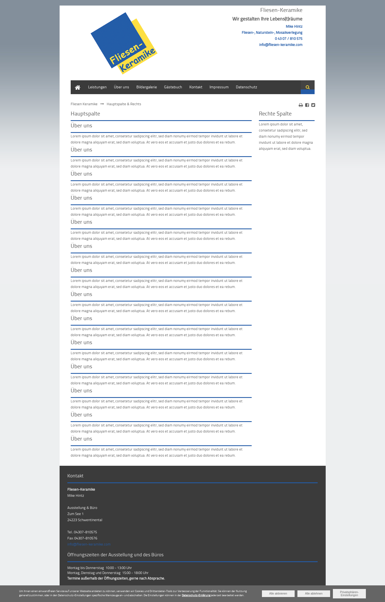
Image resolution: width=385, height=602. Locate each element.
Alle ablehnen (314, 593)
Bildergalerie (146, 86)
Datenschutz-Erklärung (196, 595)
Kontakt (195, 86)
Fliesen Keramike (84, 103)
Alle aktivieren (278, 593)
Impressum (219, 86)
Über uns (121, 86)
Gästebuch (173, 86)
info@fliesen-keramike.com (89, 544)
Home (76, 83)
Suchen (308, 87)
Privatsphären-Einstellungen (349, 594)
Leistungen (97, 86)
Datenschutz (246, 86)
